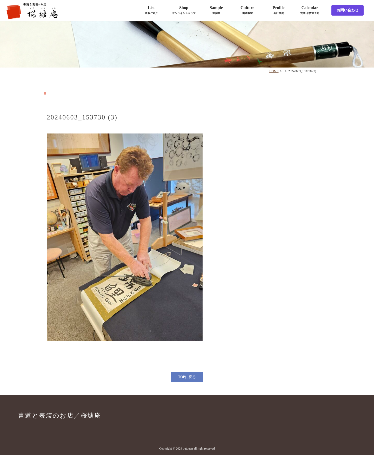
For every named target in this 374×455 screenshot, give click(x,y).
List (151, 10)
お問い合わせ (347, 10)
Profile (279, 10)
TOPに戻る (187, 377)
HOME (273, 71)
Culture (247, 10)
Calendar (309, 10)
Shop (184, 10)
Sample (216, 10)
